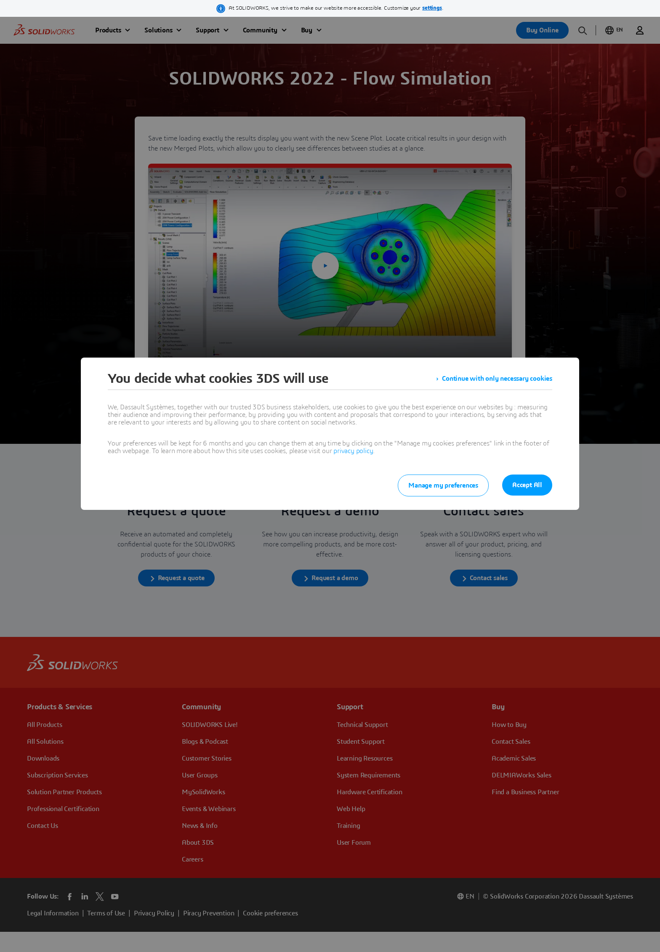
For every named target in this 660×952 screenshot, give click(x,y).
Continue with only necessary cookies (497, 378)
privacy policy (353, 451)
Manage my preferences (443, 485)
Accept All (527, 485)
